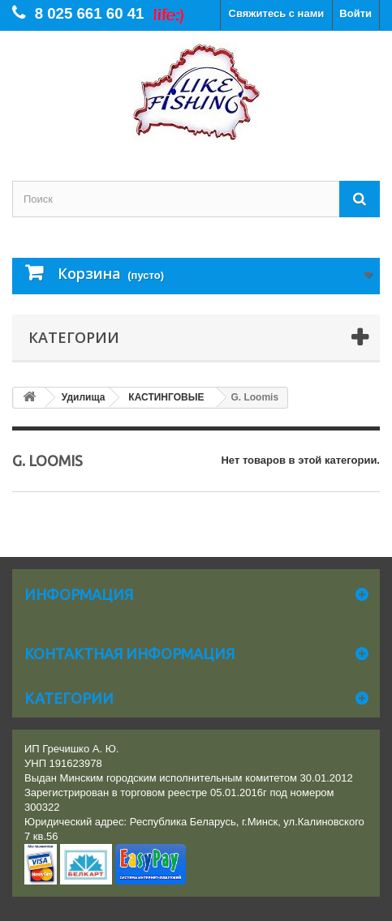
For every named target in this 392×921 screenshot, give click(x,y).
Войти (355, 13)
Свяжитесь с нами (277, 13)
